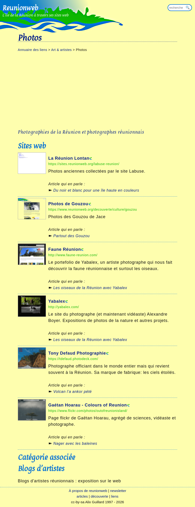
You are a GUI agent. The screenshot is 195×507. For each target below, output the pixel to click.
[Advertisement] (97, 90)
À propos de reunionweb (88, 491)
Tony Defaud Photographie (77, 353)
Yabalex (56, 301)
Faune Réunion (64, 249)
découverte (99, 496)
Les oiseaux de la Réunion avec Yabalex (90, 288)
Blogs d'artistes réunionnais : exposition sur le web (69, 481)
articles (82, 496)
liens (114, 496)
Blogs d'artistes (41, 468)
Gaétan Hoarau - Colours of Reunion (87, 405)
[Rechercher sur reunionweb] (180, 7)
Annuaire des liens (32, 50)
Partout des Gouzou (71, 236)
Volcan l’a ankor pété (72, 392)
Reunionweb (20, 8)
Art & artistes (61, 50)
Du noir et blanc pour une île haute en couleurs (96, 190)
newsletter (118, 491)
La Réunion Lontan (68, 158)
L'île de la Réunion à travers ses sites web (35, 15)
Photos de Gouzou (68, 203)
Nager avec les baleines (75, 443)
